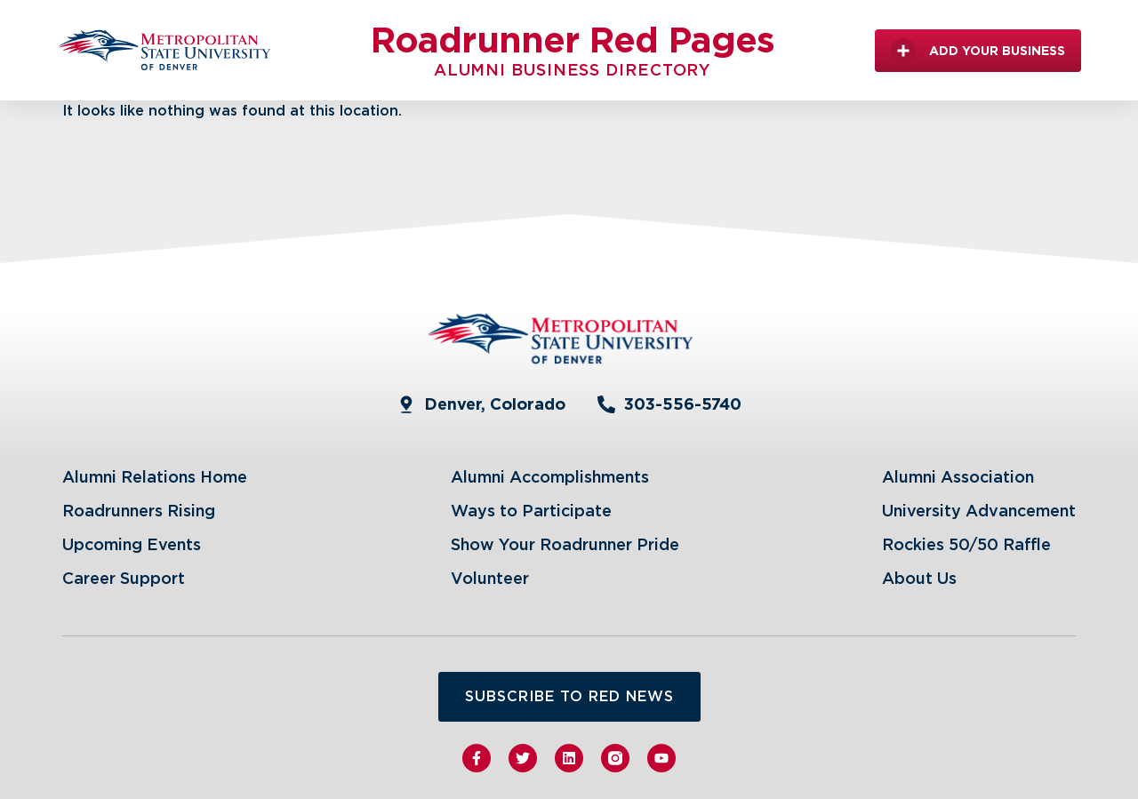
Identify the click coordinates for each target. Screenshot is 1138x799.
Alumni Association (958, 476)
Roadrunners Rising (138, 510)
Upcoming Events (131, 544)
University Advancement (979, 510)
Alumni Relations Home (154, 476)
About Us (919, 578)
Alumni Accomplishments (550, 476)
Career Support (123, 578)
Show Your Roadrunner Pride (565, 544)
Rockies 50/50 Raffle (966, 544)
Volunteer (490, 578)
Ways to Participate (531, 510)
